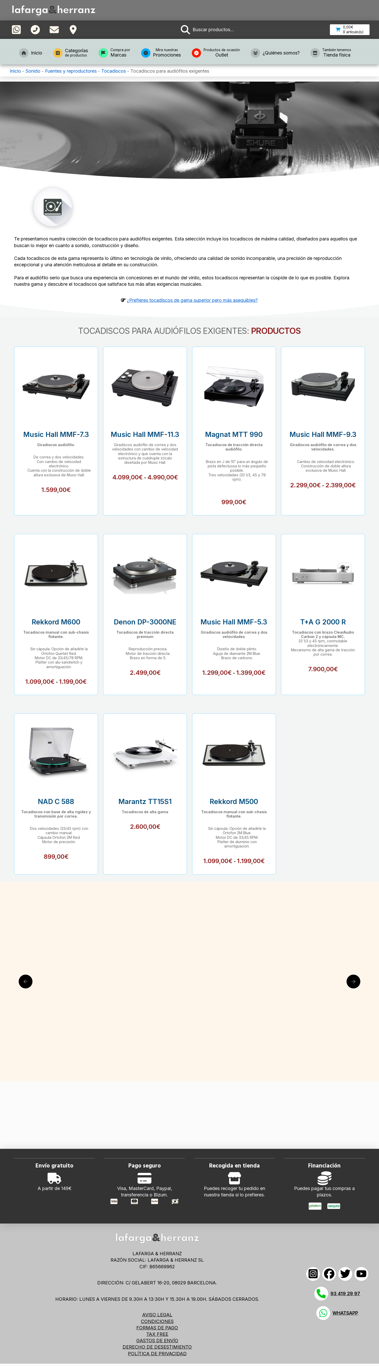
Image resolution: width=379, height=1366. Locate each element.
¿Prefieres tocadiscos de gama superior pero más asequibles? (192, 300)
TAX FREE (157, 1334)
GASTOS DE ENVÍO (157, 1340)
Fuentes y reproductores (71, 71)
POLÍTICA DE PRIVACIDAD (157, 1353)
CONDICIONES (157, 1321)
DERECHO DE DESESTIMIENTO (157, 1347)
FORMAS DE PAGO (157, 1327)
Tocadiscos (113, 71)
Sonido (33, 71)
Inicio (15, 71)
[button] (207, 30)
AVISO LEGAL (157, 1314)
